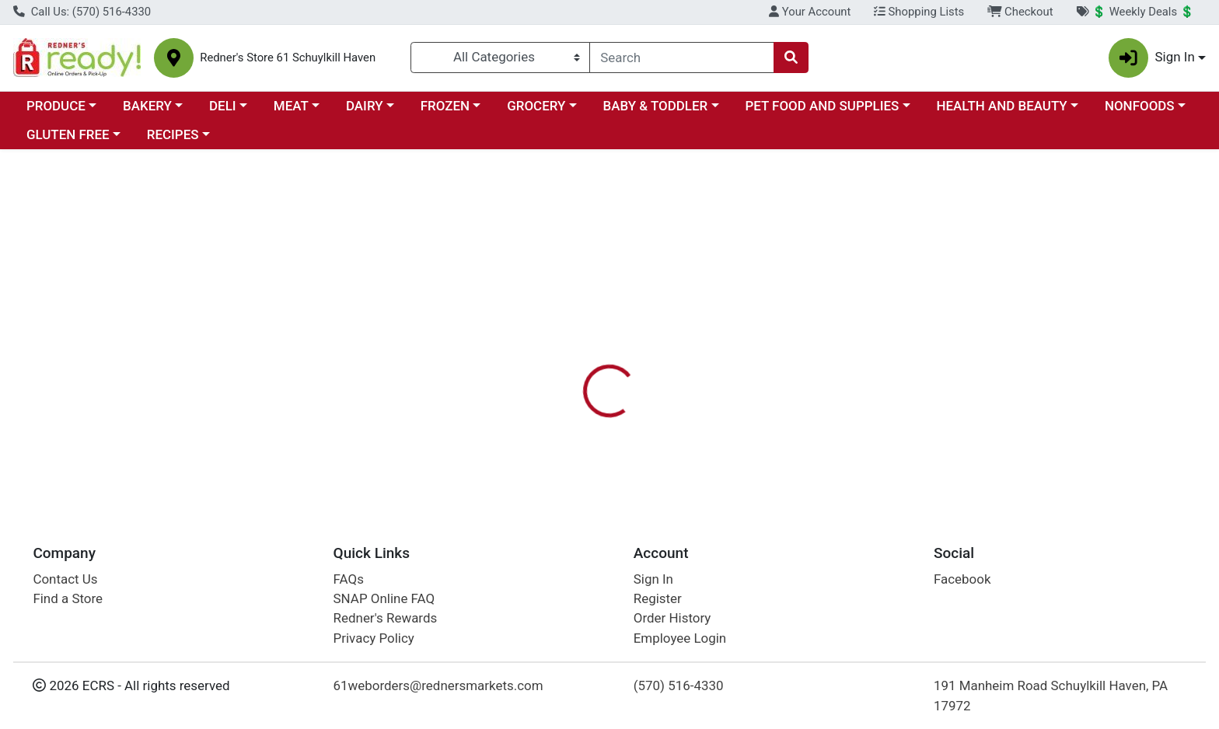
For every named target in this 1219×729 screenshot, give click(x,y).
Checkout (1020, 12)
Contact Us (65, 579)
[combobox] (681, 57)
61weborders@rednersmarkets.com (438, 685)
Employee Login (680, 638)
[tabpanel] (863, 360)
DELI (222, 105)
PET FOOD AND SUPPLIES (822, 105)
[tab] (551, 282)
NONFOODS (1140, 105)
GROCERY (536, 105)
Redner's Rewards (386, 618)
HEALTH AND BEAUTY (1002, 105)
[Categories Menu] (500, 57)
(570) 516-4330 (679, 685)
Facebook (962, 579)
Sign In (653, 579)
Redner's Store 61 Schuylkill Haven (287, 58)
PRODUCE (56, 105)
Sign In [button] (1152, 58)
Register (658, 598)
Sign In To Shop (1035, 225)
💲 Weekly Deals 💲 (1135, 12)
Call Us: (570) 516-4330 (82, 12)
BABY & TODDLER (655, 105)
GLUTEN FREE (68, 134)
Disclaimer (624, 284)
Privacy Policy (374, 638)
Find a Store (68, 598)
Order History (672, 618)
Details (551, 284)
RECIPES (173, 134)
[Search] (681, 57)
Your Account (810, 12)
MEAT (291, 105)
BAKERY (147, 105)
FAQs (349, 579)
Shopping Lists (919, 12)
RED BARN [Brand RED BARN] (702, 362)
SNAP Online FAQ (384, 598)
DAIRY (364, 105)
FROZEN (445, 105)
